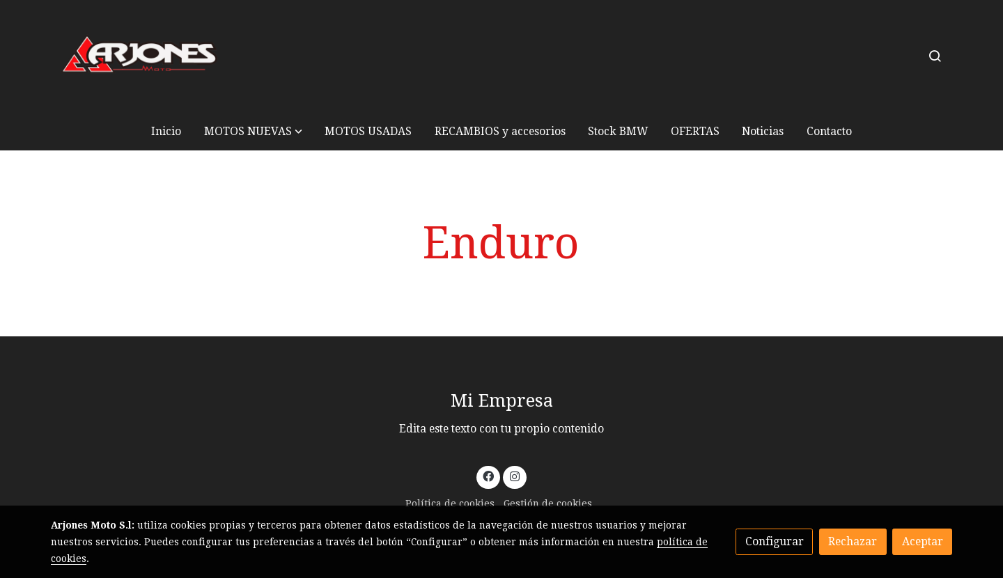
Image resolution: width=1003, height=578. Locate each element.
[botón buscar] (934, 56)
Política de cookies (450, 503)
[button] (253, 131)
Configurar (774, 541)
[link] (140, 56)
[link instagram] (514, 475)
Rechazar (852, 541)
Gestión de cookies (548, 503)
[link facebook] (488, 475)
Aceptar (922, 541)
